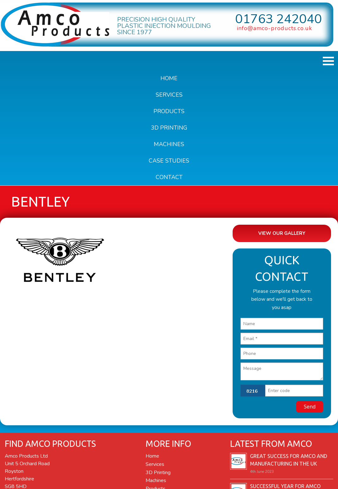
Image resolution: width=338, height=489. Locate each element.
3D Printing (169, 128)
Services (169, 95)
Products (169, 111)
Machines (169, 144)
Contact (169, 177)
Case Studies (169, 160)
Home (169, 78)
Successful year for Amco (285, 484)
